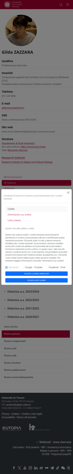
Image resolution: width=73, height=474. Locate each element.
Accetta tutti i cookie (36, 280)
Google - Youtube (33, 267)
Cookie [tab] (11, 209)
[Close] (68, 192)
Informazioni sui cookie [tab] (19, 214)
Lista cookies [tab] (14, 220)
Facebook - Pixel (57, 267)
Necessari (14, 267)
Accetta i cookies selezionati (36, 273)
